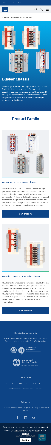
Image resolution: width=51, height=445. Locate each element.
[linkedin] (25, 417)
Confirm (26, 440)
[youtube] (33, 417)
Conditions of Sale (14, 388)
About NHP (19, 384)
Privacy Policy (28, 388)
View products (25, 213)
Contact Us (9, 384)
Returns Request (39, 384)
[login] (41, 9)
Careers (28, 384)
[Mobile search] (36, 9)
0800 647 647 (8, 2)
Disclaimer (39, 388)
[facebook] (17, 417)
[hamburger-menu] (46, 9)
